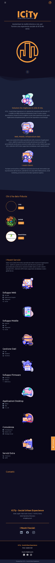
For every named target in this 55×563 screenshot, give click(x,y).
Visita (21, 208)
